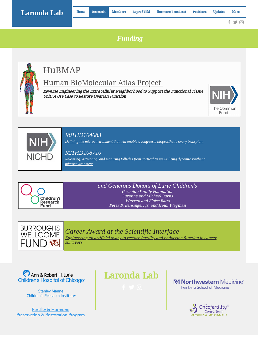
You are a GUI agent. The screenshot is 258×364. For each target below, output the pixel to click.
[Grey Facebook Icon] (229, 22)
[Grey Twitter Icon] (235, 22)
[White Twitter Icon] (131, 287)
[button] (119, 12)
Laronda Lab (42, 13)
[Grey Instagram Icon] (241, 22)
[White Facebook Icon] (123, 287)
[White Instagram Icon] (139, 287)
